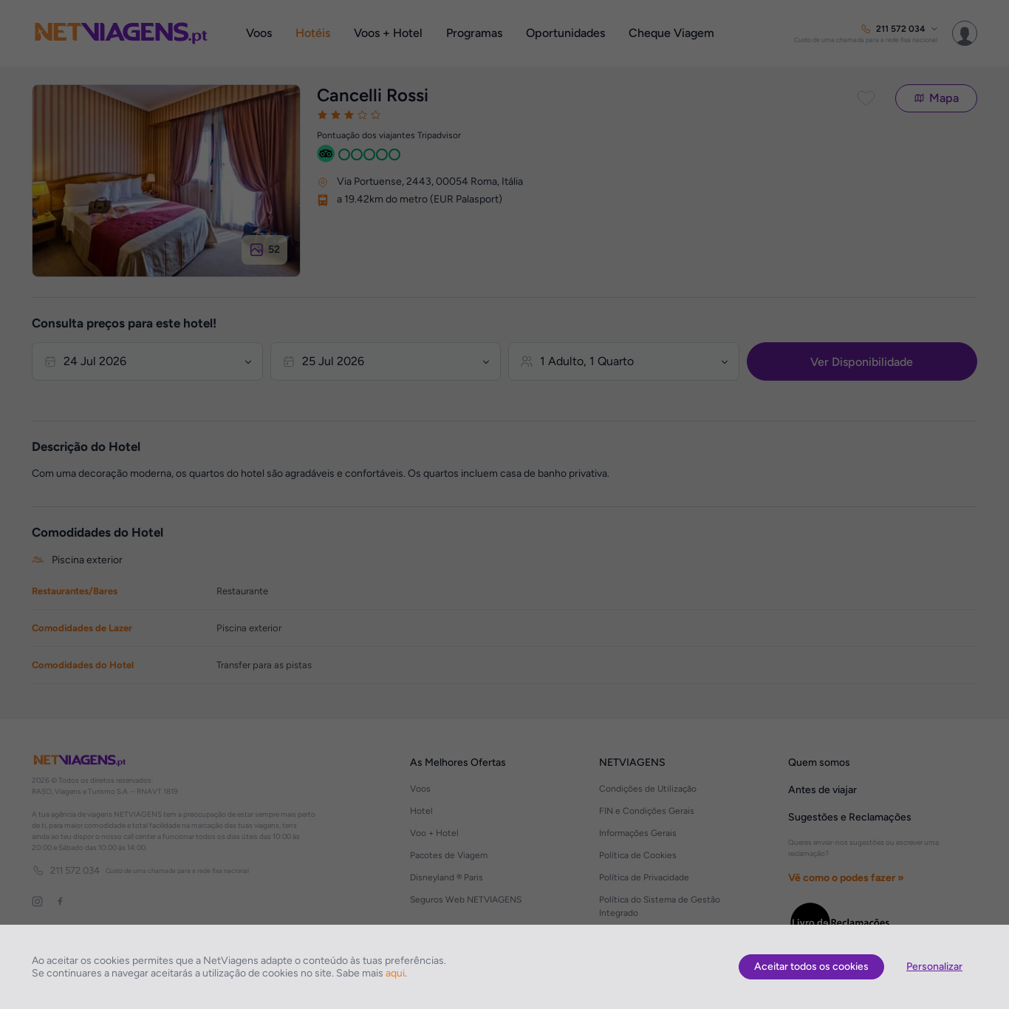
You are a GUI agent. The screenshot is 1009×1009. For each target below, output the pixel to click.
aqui (395, 973)
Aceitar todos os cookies (811, 966)
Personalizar (934, 966)
